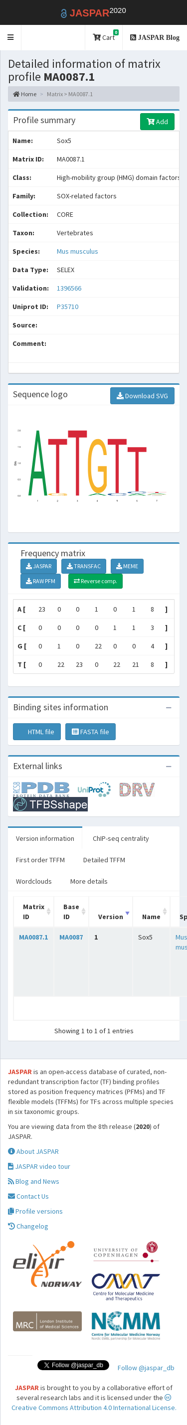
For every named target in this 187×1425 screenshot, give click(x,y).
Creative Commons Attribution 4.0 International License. (94, 1403)
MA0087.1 (33, 937)
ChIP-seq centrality (121, 838)
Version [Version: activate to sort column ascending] (110, 916)
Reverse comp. (95, 581)
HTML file (36, 731)
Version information (45, 838)
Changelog (28, 1226)
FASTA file (90, 731)
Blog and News (33, 1181)
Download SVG (142, 395)
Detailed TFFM (104, 859)
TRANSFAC (84, 566)
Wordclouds (34, 881)
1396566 (69, 288)
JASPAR (38, 566)
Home (24, 94)
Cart (106, 35)
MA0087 (71, 937)
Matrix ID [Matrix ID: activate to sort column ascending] (33, 911)
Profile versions (35, 1211)
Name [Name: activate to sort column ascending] (151, 916)
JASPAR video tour (39, 1166)
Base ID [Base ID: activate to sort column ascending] (71, 911)
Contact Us (28, 1196)
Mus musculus (77, 251)
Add (157, 121)
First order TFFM (40, 859)
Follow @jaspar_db (146, 1367)
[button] (10, 37)
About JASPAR (33, 1151)
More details (89, 881)
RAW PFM (40, 581)
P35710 (68, 306)
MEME (127, 566)
